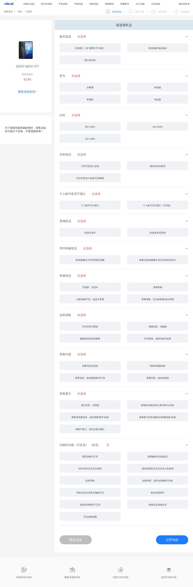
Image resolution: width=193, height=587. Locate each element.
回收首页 (8, 11)
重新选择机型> (27, 91)
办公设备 (140, 4)
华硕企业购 (28, 4)
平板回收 (78, 4)
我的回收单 (184, 4)
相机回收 (93, 4)
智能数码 (109, 4)
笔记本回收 (46, 4)
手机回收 (63, 4)
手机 (19, 11)
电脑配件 (124, 4)
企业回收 (155, 4)
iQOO (29, 11)
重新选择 (75, 540)
